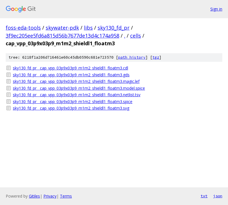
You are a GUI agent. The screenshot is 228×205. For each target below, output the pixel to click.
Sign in (216, 9)
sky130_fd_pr (114, 27)
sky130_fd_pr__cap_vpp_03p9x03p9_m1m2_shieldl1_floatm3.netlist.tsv (76, 94)
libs (88, 27)
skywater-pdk (62, 27)
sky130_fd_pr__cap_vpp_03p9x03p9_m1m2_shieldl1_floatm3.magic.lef (76, 81)
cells (135, 35)
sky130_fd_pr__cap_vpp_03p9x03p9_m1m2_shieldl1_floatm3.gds (71, 74)
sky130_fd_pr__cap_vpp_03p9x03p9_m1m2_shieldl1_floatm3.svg (71, 108)
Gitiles (34, 196)
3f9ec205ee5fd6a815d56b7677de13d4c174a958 (62, 35)
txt (204, 195)
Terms (66, 196)
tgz (155, 57)
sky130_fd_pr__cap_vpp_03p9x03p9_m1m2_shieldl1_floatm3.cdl (70, 68)
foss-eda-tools (23, 27)
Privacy (50, 196)
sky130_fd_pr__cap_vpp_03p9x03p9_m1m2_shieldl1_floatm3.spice (72, 101)
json (217, 195)
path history (132, 57)
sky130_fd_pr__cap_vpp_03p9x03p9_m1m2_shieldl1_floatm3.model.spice (79, 88)
